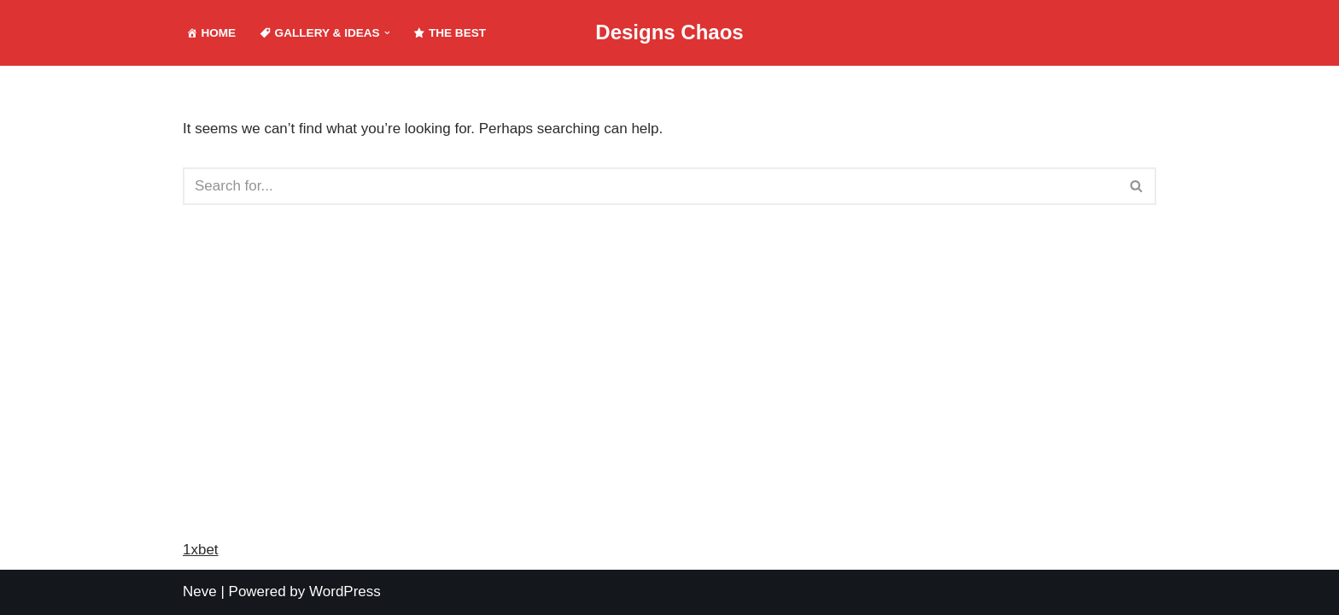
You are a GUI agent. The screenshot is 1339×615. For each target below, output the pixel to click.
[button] (387, 33)
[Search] (650, 186)
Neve (200, 591)
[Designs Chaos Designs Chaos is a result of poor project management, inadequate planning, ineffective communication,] (669, 32)
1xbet (201, 550)
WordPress (345, 591)
